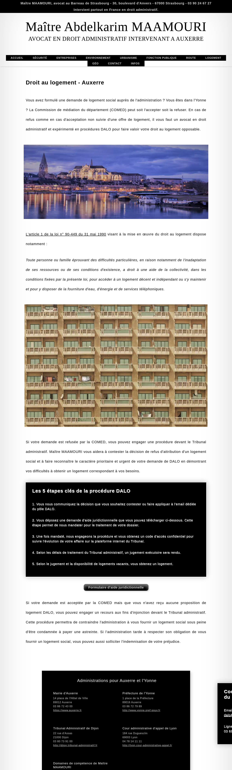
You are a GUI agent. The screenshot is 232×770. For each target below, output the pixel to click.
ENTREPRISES (67, 58)
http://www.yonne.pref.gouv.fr (141, 727)
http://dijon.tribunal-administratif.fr (75, 762)
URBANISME (127, 58)
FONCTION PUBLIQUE (161, 58)
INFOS (134, 63)
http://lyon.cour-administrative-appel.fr (147, 762)
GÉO (95, 63)
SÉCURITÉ (40, 58)
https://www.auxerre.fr (67, 727)
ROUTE (191, 58)
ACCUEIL (17, 57)
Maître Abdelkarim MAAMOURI (115, 27)
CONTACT (114, 63)
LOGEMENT (213, 57)
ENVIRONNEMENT (99, 58)
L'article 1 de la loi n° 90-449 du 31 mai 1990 (66, 276)
